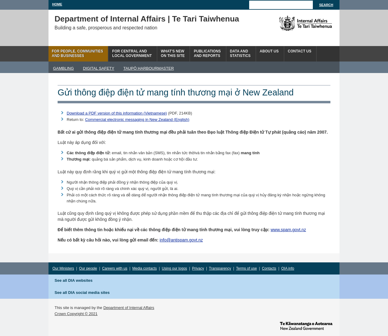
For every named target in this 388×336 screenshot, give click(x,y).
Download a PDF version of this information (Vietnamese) (117, 113)
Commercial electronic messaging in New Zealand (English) (137, 119)
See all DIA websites (73, 280)
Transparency (220, 268)
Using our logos (174, 268)
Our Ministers (63, 268)
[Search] (281, 5)
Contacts (269, 268)
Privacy (198, 268)
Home (57, 4)
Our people (88, 268)
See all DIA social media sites (82, 292)
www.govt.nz (306, 325)
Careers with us (114, 268)
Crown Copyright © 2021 (76, 313)
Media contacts (144, 268)
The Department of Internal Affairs (292, 23)
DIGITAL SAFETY (98, 68)
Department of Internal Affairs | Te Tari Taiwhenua (147, 18)
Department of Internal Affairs (128, 307)
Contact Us (300, 51)
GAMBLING (63, 68)
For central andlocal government (132, 53)
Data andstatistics (240, 53)
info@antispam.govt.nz (181, 240)
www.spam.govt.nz (288, 229)
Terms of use (246, 268)
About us (269, 51)
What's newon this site (173, 53)
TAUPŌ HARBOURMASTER (148, 68)
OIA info (287, 268)
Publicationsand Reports (207, 53)
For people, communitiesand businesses (77, 53)
